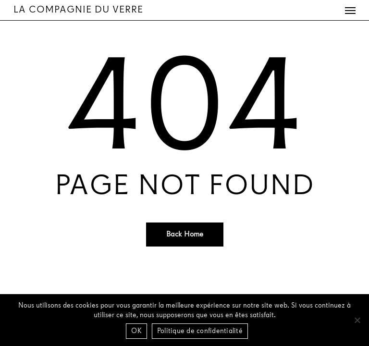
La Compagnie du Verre (78, 10)
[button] (350, 10)
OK (136, 331)
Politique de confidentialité (200, 331)
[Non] (357, 320)
